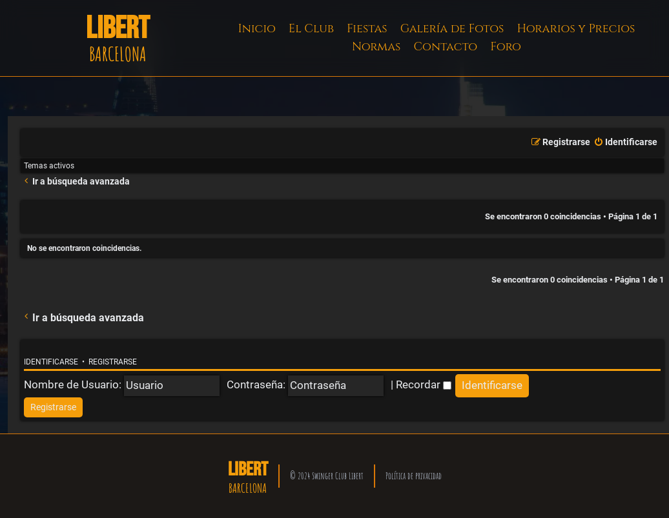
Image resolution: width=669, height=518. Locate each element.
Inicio (257, 29)
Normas (376, 47)
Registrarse (112, 361)
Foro (505, 47)
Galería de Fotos (452, 29)
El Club (311, 29)
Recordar (423, 384)
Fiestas (367, 29)
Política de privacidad (414, 475)
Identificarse (51, 361)
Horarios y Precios (576, 29)
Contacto (445, 47)
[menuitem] (625, 142)
